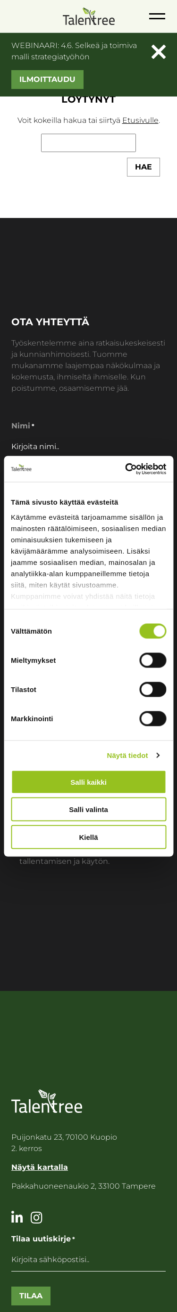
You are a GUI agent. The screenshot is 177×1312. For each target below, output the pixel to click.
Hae (143, 166)
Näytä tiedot (127, 755)
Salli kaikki (88, 782)
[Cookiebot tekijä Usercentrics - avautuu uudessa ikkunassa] (126, 469)
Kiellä (88, 837)
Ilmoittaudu (47, 79)
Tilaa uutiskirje (43, 1239)
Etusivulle (140, 120)
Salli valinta (88, 809)
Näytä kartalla (39, 1167)
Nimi (22, 426)
